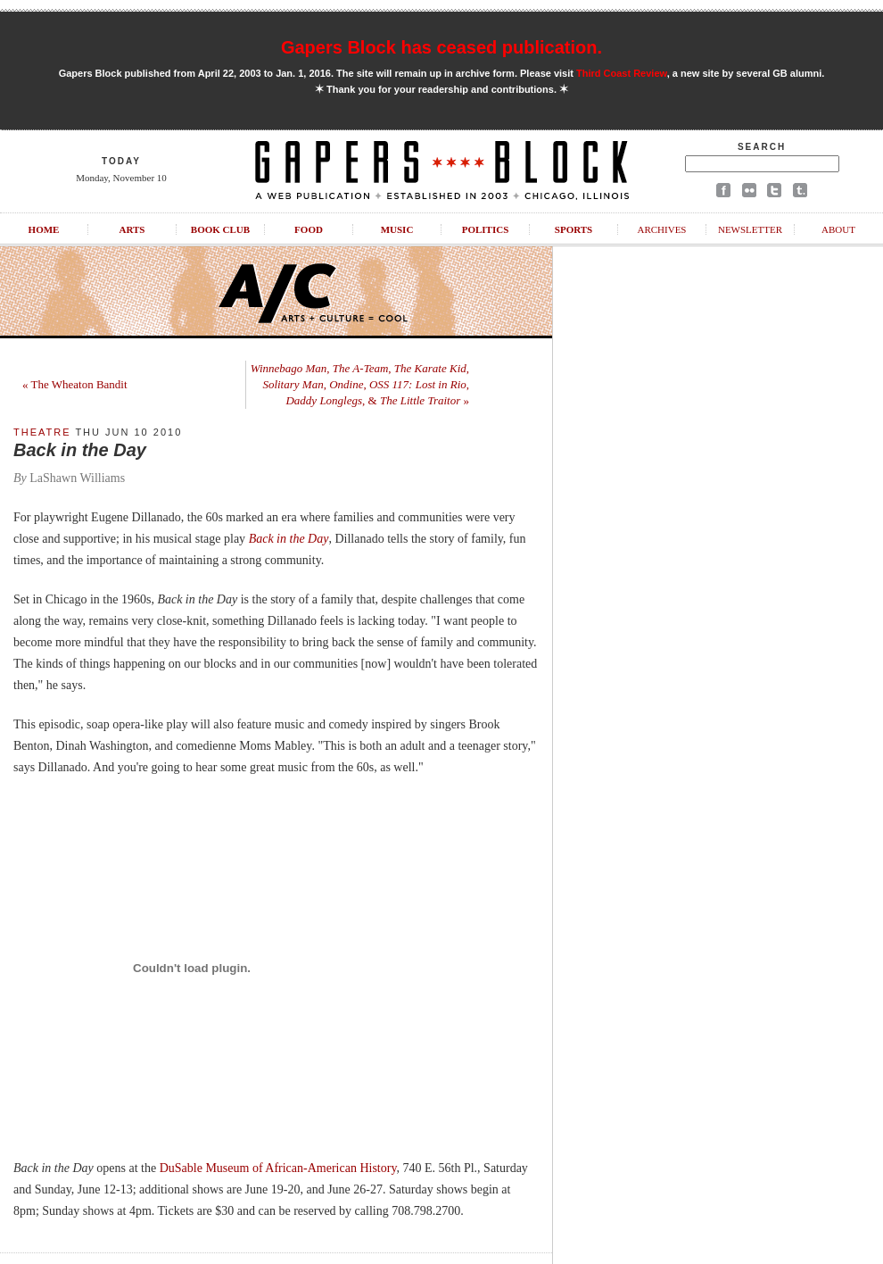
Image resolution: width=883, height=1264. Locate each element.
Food (308, 229)
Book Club (220, 229)
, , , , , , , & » (360, 384)
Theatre (42, 432)
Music (397, 229)
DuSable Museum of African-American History (278, 1168)
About (838, 229)
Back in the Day (289, 538)
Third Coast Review (621, 73)
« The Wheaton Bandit (75, 384)
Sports (573, 229)
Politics (485, 229)
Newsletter (750, 229)
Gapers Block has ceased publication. (441, 47)
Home (44, 229)
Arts (132, 229)
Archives (661, 229)
